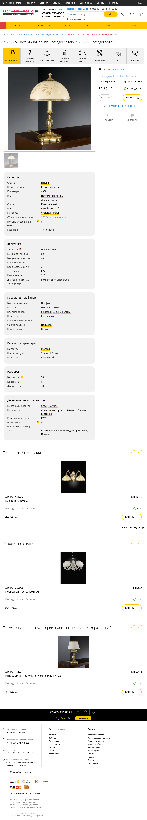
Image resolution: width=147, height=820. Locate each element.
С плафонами (61, 430)
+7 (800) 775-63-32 (53, 13)
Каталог (3, 26)
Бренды (101, 2)
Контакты (114, 2)
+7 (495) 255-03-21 (53, 16)
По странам (54, 741)
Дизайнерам (86, 2)
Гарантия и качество (97, 741)
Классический (49, 204)
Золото (56, 353)
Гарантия (30, 2)
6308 (43, 191)
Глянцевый (47, 316)
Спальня (82, 410)
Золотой (55, 208)
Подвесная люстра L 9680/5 (22, 591)
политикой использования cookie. (26, 807)
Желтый (66, 311)
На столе (53, 405)
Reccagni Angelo (50, 187)
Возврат (44, 2)
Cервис (92, 729)
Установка (70, 2)
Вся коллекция (132, 527)
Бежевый (46, 311)
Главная (7, 34)
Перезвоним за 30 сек (78, 9)
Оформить (83, 718)
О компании (57, 729)
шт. (61, 718)
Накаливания (49, 249)
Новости (91, 757)
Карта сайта (54, 753)
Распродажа (54, 744)
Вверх (44, 329)
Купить (132, 97)
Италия (45, 182)
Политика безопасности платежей (25, 793)
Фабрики (53, 738)
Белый (45, 208)
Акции (51, 750)
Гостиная (46, 413)
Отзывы (56, 2)
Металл (54, 212)
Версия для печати (113, 69)
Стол (44, 405)
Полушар (46, 324)
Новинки (53, 747)
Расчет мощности (56, 217)
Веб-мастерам (94, 747)
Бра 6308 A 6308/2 (16, 500)
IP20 (43, 418)
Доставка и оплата (12, 2)
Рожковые (47, 430)
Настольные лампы (35, 34)
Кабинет (71, 410)
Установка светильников (99, 738)
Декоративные (55, 34)
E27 (43, 271)
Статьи (91, 760)
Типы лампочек (95, 763)
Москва (58, 9)
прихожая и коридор (53, 410)
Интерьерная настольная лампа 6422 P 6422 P (34, 675)
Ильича (45, 434)
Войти (141, 3)
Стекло (45, 212)
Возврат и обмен (95, 744)
